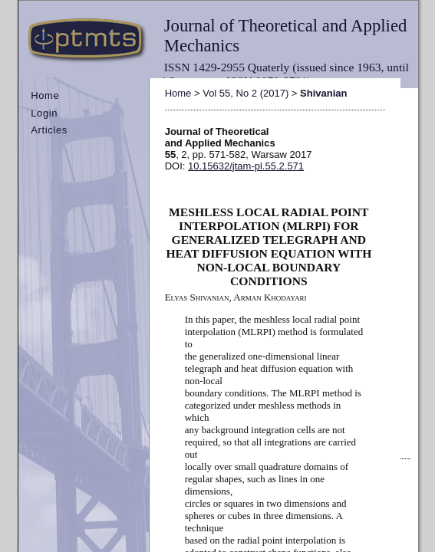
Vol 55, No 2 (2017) (245, 93)
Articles (49, 130)
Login (44, 113)
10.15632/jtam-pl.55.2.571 (246, 166)
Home (45, 95)
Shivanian (323, 93)
